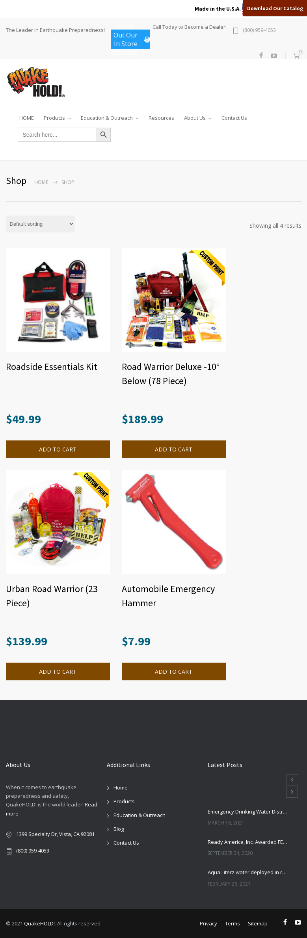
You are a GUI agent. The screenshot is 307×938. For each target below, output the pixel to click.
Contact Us (234, 116)
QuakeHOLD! (39, 923)
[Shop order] (40, 223)
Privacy (208, 923)
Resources (161, 116)
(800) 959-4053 (259, 30)
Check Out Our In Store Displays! (131, 39)
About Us (195, 116)
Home (41, 182)
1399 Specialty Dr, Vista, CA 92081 (55, 834)
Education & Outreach (107, 116)
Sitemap (258, 923)
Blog (118, 828)
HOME (26, 116)
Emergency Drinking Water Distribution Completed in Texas (247, 811)
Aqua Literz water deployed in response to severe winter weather (247, 872)
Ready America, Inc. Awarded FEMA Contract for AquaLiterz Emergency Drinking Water (247, 841)
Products (54, 116)
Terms (232, 923)
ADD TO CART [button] (57, 449)
